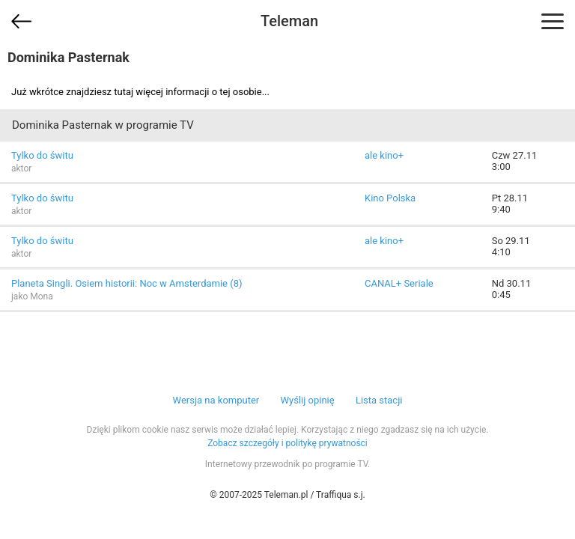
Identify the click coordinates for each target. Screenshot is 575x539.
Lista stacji (379, 400)
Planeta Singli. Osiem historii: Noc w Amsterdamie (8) (127, 283)
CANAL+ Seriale (399, 283)
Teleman (289, 21)
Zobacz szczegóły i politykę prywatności (287, 443)
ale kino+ (384, 155)
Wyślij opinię (307, 400)
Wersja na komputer (216, 400)
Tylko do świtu (42, 155)
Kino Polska (390, 198)
